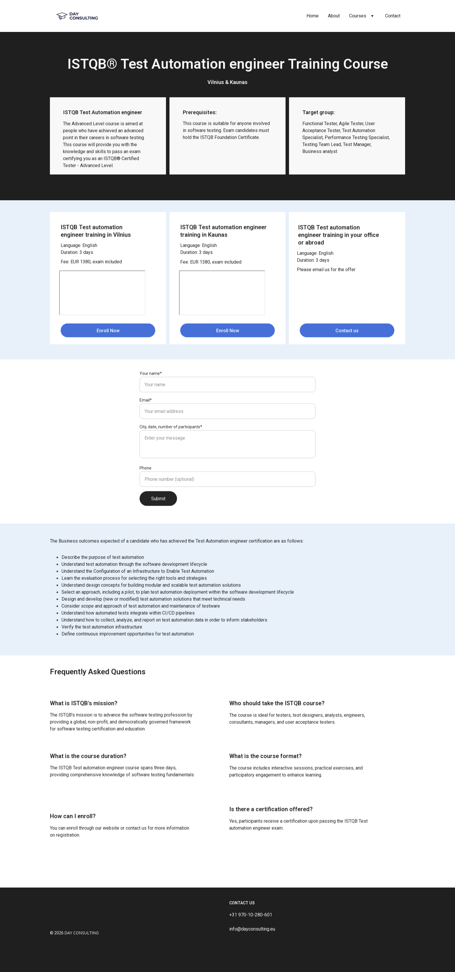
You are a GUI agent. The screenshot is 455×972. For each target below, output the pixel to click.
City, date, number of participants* (171, 450)
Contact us (347, 333)
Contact (392, 16)
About (334, 16)
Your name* (151, 396)
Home (312, 16)
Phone (145, 491)
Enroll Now (108, 333)
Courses (357, 16)
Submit (158, 521)
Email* (146, 423)
